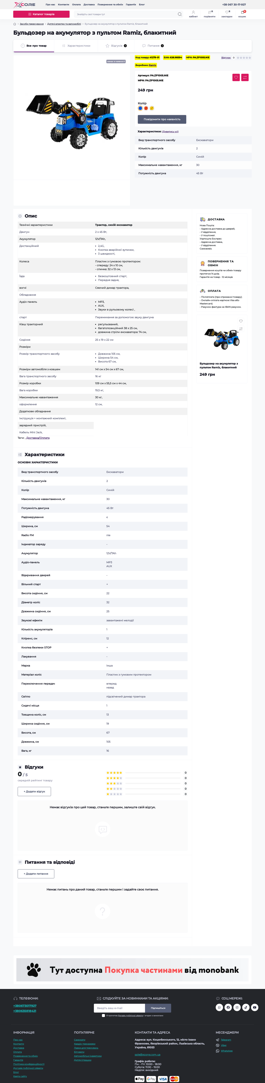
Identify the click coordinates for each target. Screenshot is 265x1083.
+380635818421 (24, 1011)
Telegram (226, 1039)
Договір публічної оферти (130, 1015)
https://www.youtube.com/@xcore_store (254, 1007)
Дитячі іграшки (82, 1060)
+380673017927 (24, 1006)
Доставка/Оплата (38, 438)
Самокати (79, 1039)
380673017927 (219, 1007)
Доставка (89, 4)
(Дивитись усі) (170, 131)
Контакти (63, 4)
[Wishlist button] (236, 77)
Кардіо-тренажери (84, 1043)
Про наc (50, 4)
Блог (142, 4)
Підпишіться (158, 1008)
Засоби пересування (32, 23)
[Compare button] (245, 77)
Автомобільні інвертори (88, 1056)
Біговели (79, 1052)
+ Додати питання (36, 873)
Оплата (76, 4)
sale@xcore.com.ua (147, 1054)
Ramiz (152, 65)
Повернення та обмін (110, 4)
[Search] (179, 14)
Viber (224, 1045)
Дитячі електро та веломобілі (64, 23)
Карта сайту (20, 1076)
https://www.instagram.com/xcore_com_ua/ (237, 1007)
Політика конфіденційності (28, 1064)
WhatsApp (227, 1050)
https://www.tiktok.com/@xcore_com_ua (246, 1007)
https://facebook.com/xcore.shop (228, 1007)
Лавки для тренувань (86, 1047)
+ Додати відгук (34, 791)
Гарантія (131, 4)
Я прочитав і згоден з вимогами (134, 1015)
